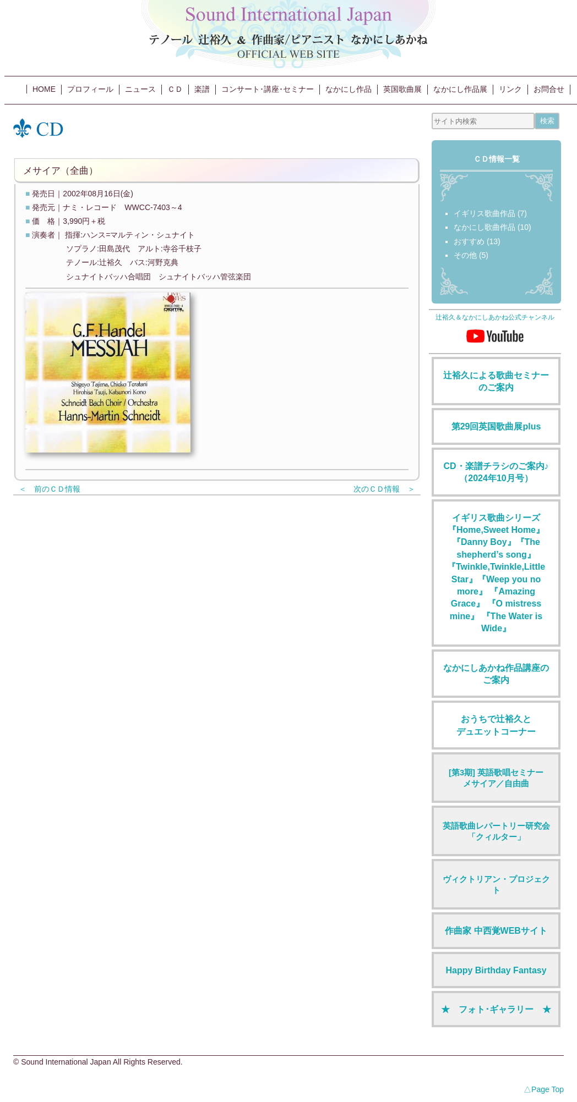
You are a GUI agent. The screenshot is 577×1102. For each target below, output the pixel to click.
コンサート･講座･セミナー (267, 89)
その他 (465, 255)
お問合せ (549, 89)
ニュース (140, 89)
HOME (44, 89)
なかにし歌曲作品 (484, 227)
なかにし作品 (348, 89)
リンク (510, 89)
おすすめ (469, 241)
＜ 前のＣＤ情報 (49, 488)
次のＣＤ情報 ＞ (384, 488)
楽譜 (202, 89)
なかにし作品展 (460, 89)
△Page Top (544, 1089)
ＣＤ (175, 89)
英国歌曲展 (402, 89)
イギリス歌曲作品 (484, 213)
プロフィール (90, 89)
